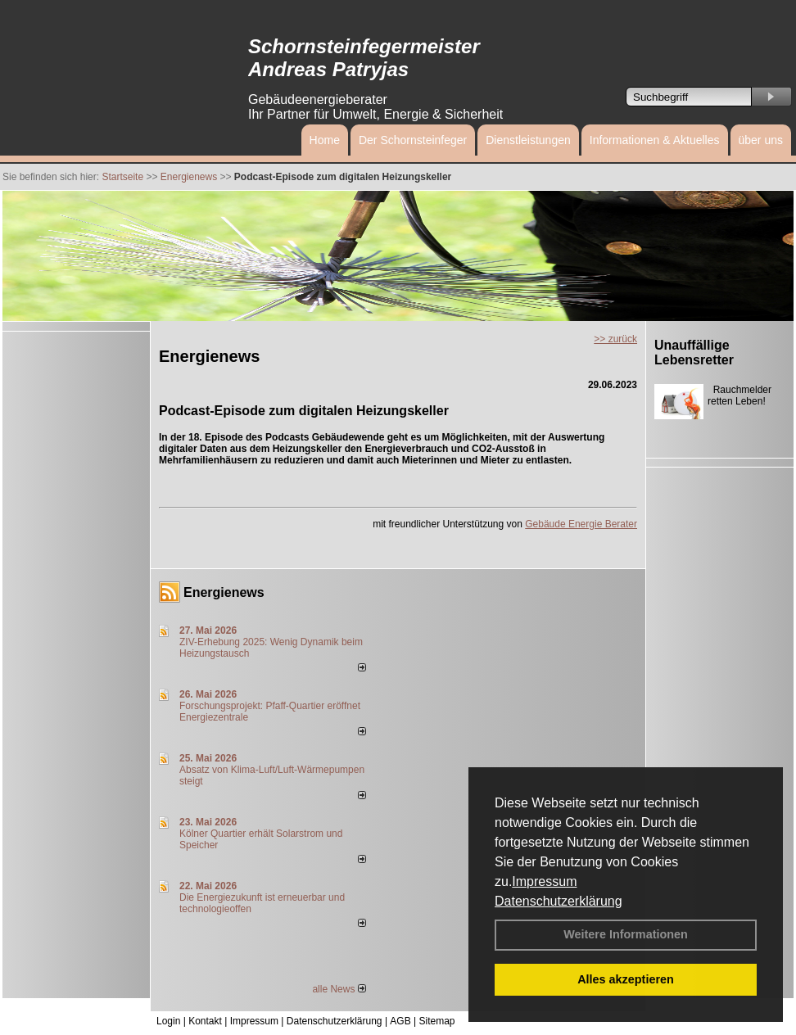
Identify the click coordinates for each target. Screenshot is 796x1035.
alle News (338, 989)
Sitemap (436, 1021)
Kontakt (205, 1021)
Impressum (544, 881)
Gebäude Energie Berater (581, 524)
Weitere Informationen (625, 934)
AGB (400, 1021)
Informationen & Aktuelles (655, 140)
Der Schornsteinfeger (413, 140)
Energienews (224, 592)
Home (325, 140)
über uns (761, 140)
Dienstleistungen (528, 140)
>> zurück (615, 339)
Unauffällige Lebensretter (694, 352)
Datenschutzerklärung (558, 901)
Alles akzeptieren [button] (625, 979)
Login (168, 1021)
